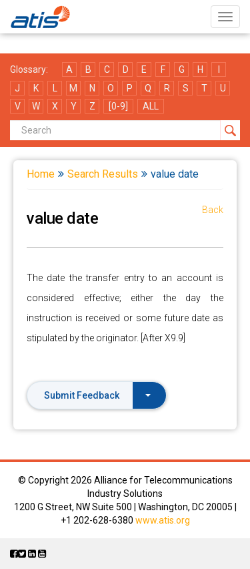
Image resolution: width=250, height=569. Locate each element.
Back (212, 209)
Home (41, 174)
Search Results (102, 174)
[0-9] (118, 106)
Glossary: (29, 69)
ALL (151, 106)
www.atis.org (162, 520)
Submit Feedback (97, 395)
